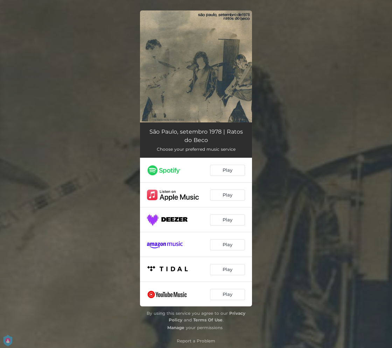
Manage (175, 327)
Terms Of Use (208, 319)
